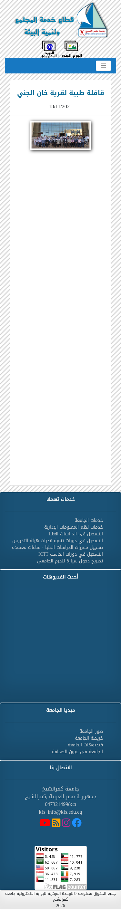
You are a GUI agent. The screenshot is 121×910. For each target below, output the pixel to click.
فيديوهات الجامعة (85, 745)
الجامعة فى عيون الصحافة (77, 751)
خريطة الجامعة (89, 738)
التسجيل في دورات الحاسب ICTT (70, 554)
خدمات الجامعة (89, 520)
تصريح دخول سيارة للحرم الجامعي (70, 561)
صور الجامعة (91, 731)
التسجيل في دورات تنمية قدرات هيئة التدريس (57, 540)
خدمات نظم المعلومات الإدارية (73, 527)
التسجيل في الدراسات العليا (76, 534)
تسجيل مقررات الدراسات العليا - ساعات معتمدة (57, 547)
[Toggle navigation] (103, 66)
